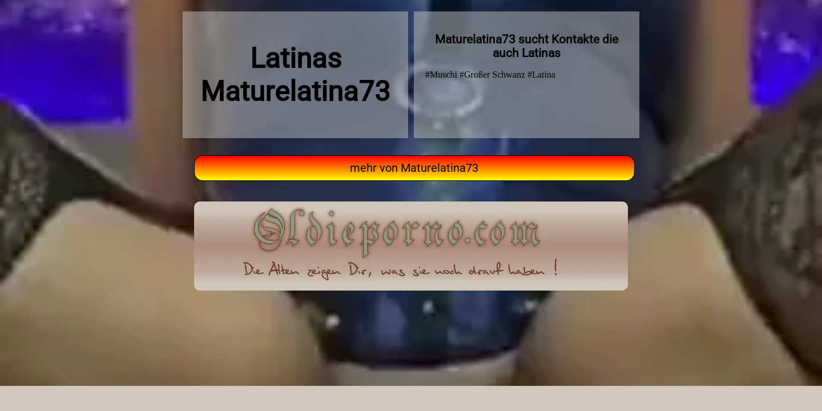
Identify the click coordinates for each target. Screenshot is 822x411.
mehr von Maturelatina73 (414, 168)
